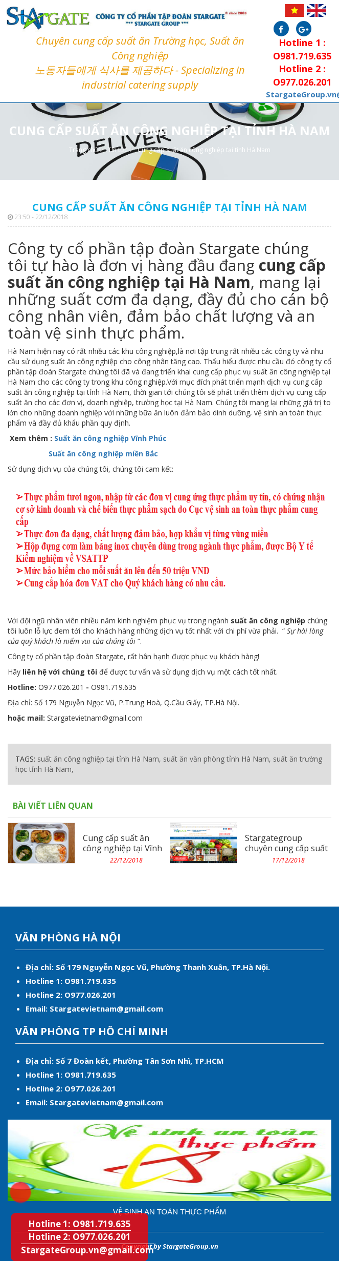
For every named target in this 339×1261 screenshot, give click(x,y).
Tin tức (117, 149)
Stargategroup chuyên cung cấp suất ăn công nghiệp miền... (287, 848)
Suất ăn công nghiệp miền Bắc (102, 453)
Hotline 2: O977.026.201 (79, 1237)
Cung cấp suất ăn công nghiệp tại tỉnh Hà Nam (204, 149)
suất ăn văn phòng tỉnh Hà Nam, (217, 759)
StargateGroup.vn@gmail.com (87, 1250)
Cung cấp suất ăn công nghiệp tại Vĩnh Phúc (122, 848)
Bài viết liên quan (53, 805)
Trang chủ (83, 149)
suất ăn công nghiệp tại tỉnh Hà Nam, (99, 759)
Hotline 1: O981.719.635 (14, 1185)
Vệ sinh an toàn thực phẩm (170, 1211)
